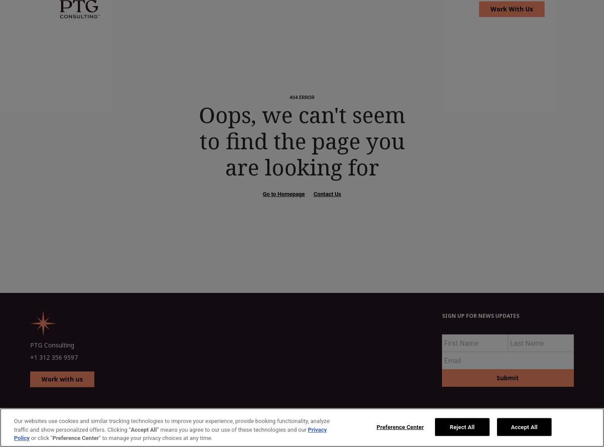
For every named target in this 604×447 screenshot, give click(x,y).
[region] (302, 427)
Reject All (462, 426)
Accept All (524, 426)
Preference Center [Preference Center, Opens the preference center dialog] (400, 426)
